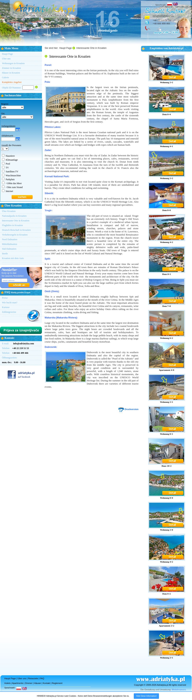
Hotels (7, 683)
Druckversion (127, 409)
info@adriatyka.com (163, 15)
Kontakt (46, 683)
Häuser (37, 683)
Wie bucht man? (9, 302)
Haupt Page (7, 54)
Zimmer (28, 683)
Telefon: (15, 348)
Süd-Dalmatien (9, 248)
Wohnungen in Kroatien (13, 63)
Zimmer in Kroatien (11, 68)
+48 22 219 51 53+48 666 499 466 (162, 22)
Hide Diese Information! (146, 696)
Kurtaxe (6, 307)
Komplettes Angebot (11, 82)
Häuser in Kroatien (11, 72)
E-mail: (18, 343)
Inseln (5, 253)
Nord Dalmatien (9, 239)
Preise (5, 297)
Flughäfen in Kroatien (12, 225)
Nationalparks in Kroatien (14, 216)
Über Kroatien (9, 211)
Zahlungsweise (9, 312)
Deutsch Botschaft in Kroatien (16, 230)
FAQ (42, 678)
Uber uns (6, 58)
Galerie (5, 77)
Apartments (17, 683)
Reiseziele (33, 678)
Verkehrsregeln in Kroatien (15, 234)
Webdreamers (179, 689)
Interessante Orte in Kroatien (15, 220)
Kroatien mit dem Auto (13, 258)
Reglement (57, 683)
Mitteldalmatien (9, 244)
